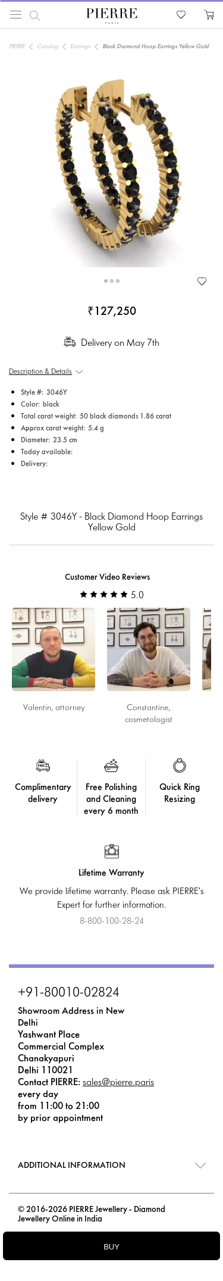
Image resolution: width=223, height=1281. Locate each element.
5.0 (112, 595)
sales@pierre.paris (118, 1082)
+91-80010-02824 (69, 993)
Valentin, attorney (53, 708)
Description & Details (40, 372)
